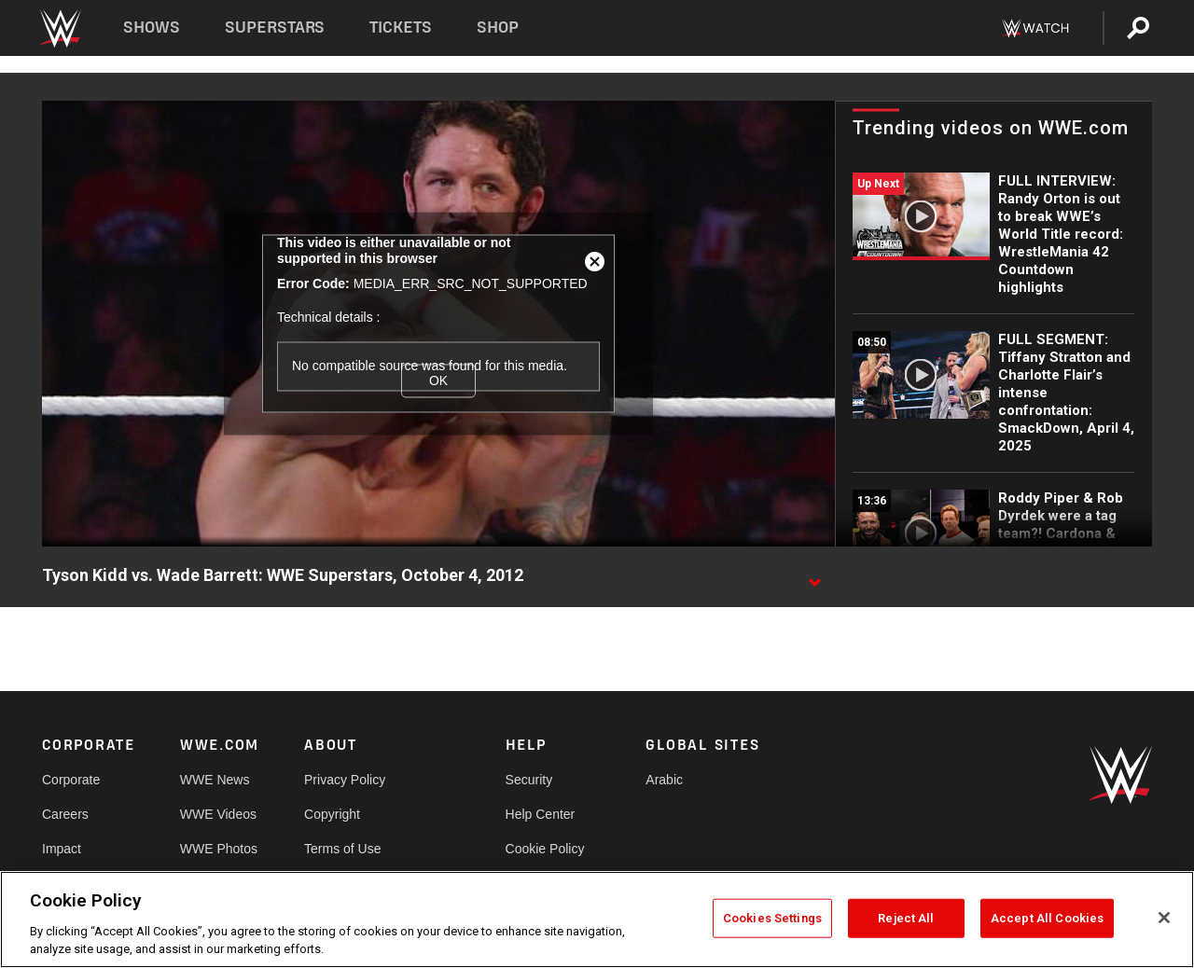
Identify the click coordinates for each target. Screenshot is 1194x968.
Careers (65, 814)
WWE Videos (218, 814)
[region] (597, 919)
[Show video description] (814, 576)
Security (529, 779)
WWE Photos (218, 848)
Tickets (400, 27)
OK (438, 380)
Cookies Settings (772, 918)
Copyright (332, 814)
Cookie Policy (545, 848)
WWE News (215, 779)
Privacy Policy (344, 779)
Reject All (906, 918)
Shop (498, 27)
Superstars (275, 27)
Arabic (664, 779)
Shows (151, 27)
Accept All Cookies (1047, 918)
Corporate (71, 779)
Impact (61, 848)
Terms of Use (342, 848)
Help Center (541, 814)
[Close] (1164, 917)
